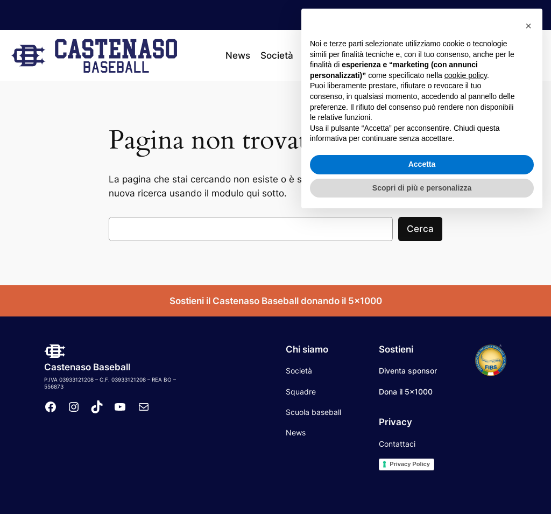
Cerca (420, 228)
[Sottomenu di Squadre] (346, 55)
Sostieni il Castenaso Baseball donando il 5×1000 (275, 300)
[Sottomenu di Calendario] (412, 55)
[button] (528, 323)
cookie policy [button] (465, 372)
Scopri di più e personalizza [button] (421, 484)
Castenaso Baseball (87, 367)
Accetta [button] (422, 461)
